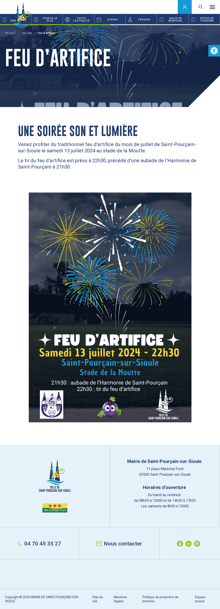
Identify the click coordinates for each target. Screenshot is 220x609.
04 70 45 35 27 (39, 544)
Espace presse (200, 599)
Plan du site (97, 599)
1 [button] (55, 24)
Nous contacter (119, 544)
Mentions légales (120, 599)
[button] (214, 51)
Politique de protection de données (160, 599)
